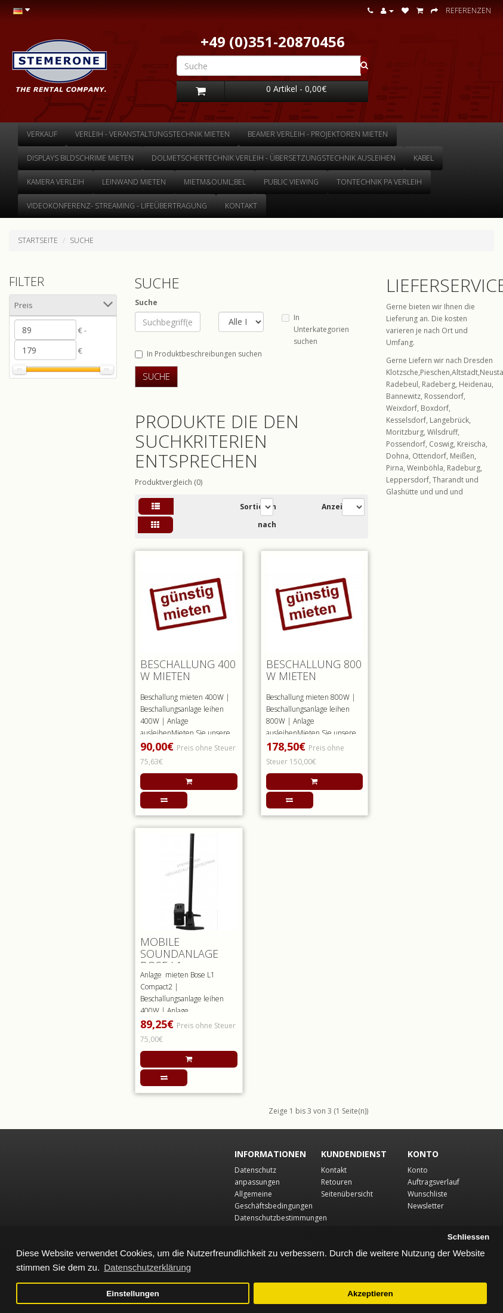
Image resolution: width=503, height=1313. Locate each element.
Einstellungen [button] (132, 1293)
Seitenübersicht (347, 1194)
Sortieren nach (258, 516)
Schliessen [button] (469, 1236)
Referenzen (468, 10)
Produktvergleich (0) (168, 482)
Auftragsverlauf (433, 1182)
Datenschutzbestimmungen (280, 1218)
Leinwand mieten (134, 182)
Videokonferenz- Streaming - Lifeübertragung (117, 206)
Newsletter (426, 1206)
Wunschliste (428, 1194)
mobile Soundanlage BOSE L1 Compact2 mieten (188, 959)
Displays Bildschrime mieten (80, 158)
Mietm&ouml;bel (215, 182)
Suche (82, 240)
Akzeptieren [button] (370, 1293)
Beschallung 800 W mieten (314, 670)
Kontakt (241, 206)
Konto (418, 1170)
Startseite (38, 240)
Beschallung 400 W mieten (188, 670)
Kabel (423, 158)
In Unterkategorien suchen (315, 329)
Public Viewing (291, 182)
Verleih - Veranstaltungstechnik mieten (152, 134)
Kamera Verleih (55, 182)
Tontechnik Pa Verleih (379, 182)
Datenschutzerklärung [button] (147, 1267)
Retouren (336, 1182)
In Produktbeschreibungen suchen (198, 354)
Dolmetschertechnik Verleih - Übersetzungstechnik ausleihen (274, 158)
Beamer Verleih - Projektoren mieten (318, 134)
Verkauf (42, 134)
